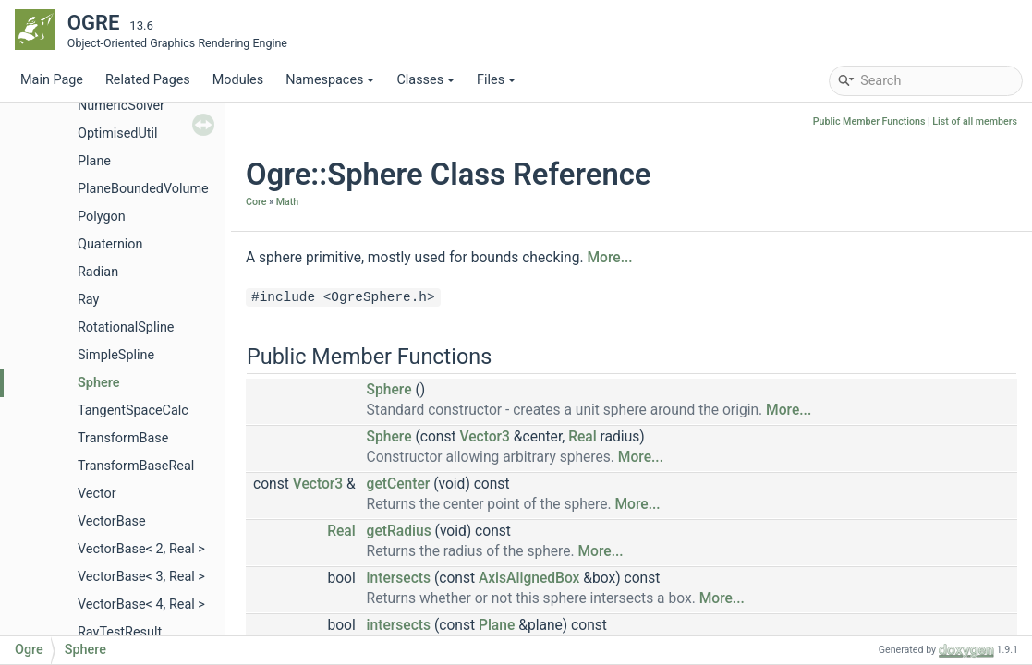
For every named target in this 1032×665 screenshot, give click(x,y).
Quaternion (110, 244)
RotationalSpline (126, 327)
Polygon (102, 216)
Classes (425, 80)
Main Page (51, 80)
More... (609, 257)
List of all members (974, 121)
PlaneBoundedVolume (143, 189)
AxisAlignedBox (529, 578)
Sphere (98, 383)
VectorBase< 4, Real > (141, 604)
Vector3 (484, 437)
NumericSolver (121, 106)
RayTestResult (120, 632)
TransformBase (123, 438)
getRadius (399, 531)
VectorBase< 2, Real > (141, 549)
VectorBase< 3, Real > (141, 577)
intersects (399, 578)
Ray (88, 300)
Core (256, 202)
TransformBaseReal (136, 466)
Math (287, 202)
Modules (237, 80)
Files (496, 80)
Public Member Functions (869, 121)
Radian (98, 272)
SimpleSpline (116, 355)
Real (582, 437)
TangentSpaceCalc (133, 410)
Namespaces (329, 80)
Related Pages (147, 80)
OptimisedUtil (118, 133)
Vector (97, 494)
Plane (94, 161)
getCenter (399, 484)
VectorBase (112, 521)
